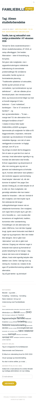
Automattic (21, 399)
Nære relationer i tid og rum (11, 299)
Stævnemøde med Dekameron (12, 350)
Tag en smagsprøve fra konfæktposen (15, 347)
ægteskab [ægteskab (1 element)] (8, 339)
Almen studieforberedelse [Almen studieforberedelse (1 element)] (8, 309)
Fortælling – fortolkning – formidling (14, 296)
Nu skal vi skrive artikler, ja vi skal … (14, 361)
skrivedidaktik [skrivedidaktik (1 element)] (25, 334)
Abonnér (9, 383)
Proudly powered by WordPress (15, 397)
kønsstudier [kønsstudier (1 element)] (4, 331)
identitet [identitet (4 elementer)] (5, 328)
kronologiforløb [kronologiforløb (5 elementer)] (23, 328)
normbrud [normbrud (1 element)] (12, 331)
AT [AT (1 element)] (29, 309)
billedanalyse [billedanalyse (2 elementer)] (6, 312)
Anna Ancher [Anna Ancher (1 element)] (23, 309)
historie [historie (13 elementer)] (6, 325)
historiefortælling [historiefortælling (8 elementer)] (18, 325)
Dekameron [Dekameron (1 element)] (22, 312)
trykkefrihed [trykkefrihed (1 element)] (22, 337)
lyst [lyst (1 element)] (8, 331)
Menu (30, 9)
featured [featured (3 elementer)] (28, 318)
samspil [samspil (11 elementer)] (12, 334)
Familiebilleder (17, 9)
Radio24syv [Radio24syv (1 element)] (4, 334)
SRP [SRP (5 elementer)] (11, 337)
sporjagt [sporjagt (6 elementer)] (5, 337)
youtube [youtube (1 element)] (4, 339)
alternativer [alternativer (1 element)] (16, 309)
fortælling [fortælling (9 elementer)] (22, 321)
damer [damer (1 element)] (11, 312)
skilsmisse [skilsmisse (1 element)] (18, 334)
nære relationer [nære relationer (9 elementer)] (25, 331)
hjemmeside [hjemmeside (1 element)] (29, 325)
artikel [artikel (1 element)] (27, 309)
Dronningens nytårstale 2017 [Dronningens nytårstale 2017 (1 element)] (11, 315)
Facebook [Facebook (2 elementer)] (21, 315)
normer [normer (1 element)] (16, 331)
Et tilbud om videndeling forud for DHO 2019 (17, 354)
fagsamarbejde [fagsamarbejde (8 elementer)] (9, 318)
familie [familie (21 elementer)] (21, 318)
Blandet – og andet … (9, 293)
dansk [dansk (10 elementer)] (17, 312)
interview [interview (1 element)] (11, 328)
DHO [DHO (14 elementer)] (29, 312)
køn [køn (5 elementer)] (31, 328)
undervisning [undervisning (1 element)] (28, 337)
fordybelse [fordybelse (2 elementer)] (5, 322)
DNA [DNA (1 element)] (3, 315)
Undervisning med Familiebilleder (17, 32)
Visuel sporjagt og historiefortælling (14, 358)
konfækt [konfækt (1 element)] (15, 328)
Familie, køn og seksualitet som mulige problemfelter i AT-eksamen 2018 (17, 38)
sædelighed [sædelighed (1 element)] (16, 337)
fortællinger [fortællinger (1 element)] (29, 322)
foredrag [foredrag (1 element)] (11, 322)
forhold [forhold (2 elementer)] (15, 322)
